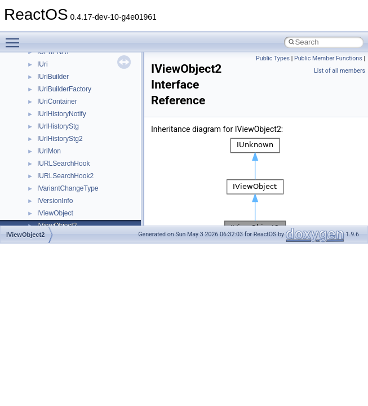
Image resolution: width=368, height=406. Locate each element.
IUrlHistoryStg (58, 126)
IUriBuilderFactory (64, 89)
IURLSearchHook (63, 163)
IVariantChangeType (68, 188)
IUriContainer (57, 101)
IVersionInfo (55, 201)
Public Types (273, 58)
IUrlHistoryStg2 (60, 139)
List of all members (339, 70)
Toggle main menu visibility (15, 37)
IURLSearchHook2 (65, 176)
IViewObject (55, 213)
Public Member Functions (328, 58)
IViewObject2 (25, 234)
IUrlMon (49, 151)
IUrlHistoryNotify (61, 114)
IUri (42, 64)
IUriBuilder (53, 77)
